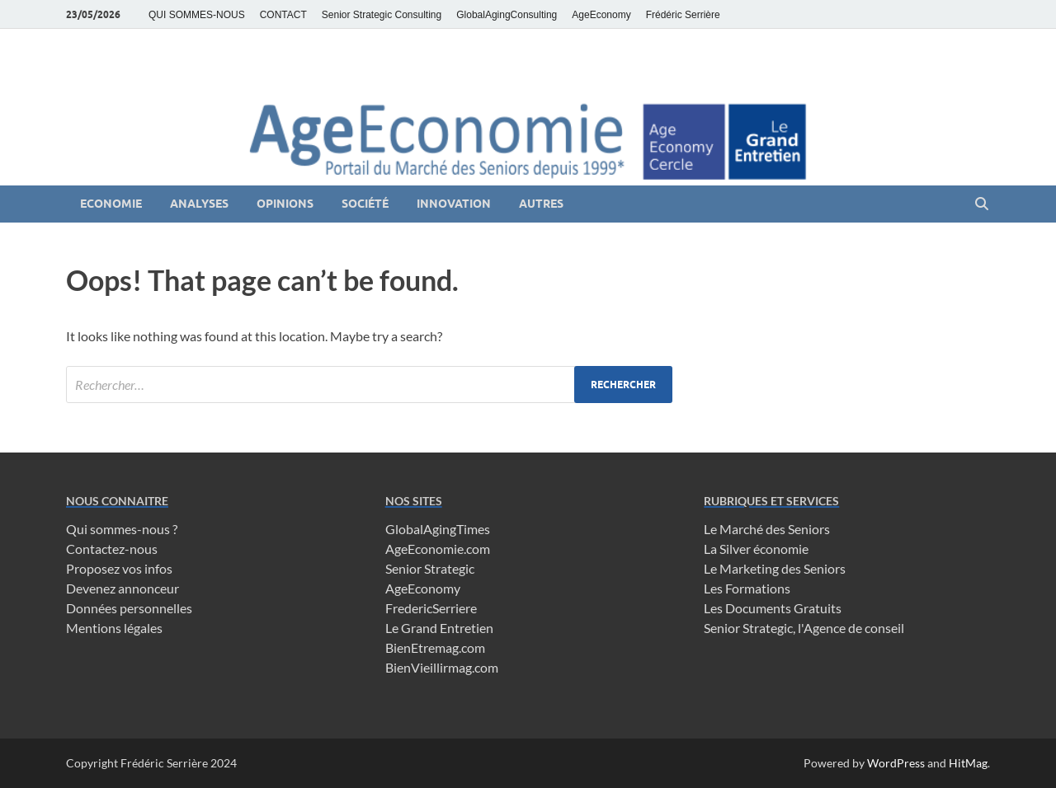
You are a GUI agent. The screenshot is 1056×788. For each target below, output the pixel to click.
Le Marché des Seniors (767, 529)
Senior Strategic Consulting (381, 15)
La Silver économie (756, 548)
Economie (111, 203)
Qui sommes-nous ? (121, 529)
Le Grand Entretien (439, 628)
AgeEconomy (601, 15)
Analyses (199, 203)
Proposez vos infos (119, 568)
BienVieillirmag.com (441, 667)
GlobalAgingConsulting (506, 15)
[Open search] (981, 204)
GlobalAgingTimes (437, 529)
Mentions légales (114, 628)
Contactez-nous (112, 548)
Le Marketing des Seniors (775, 568)
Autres (541, 203)
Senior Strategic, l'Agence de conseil (804, 628)
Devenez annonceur (122, 588)
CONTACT (283, 15)
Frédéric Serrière (683, 15)
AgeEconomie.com (437, 548)
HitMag (968, 763)
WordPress (896, 763)
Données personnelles (129, 608)
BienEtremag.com (435, 647)
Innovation (454, 203)
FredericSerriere (431, 608)
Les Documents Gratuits (773, 608)
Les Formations (747, 588)
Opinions (285, 203)
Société (365, 203)
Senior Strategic (429, 568)
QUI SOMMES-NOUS (196, 15)
